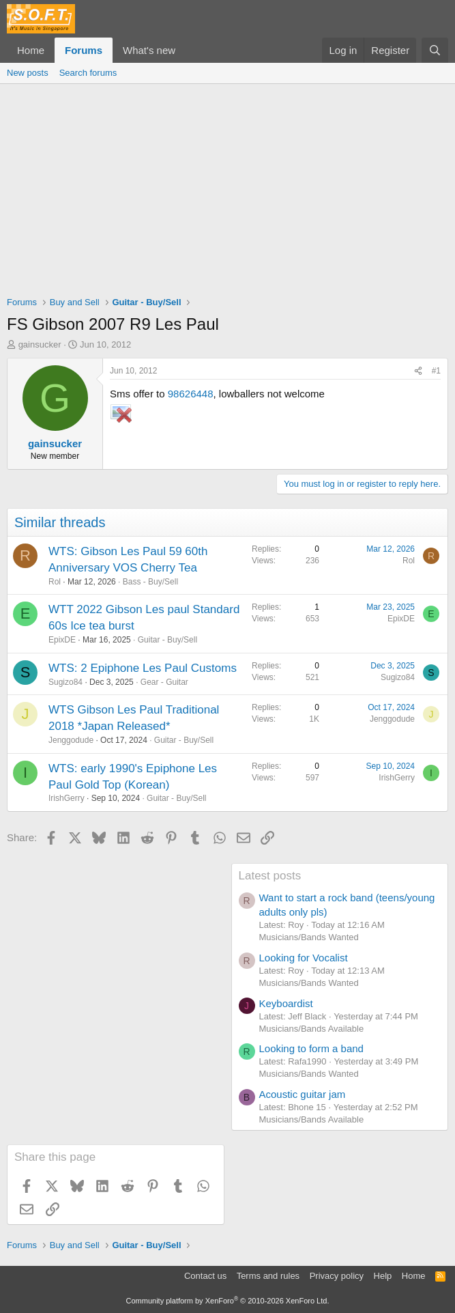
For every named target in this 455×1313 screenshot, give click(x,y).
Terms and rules (268, 1276)
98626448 (191, 393)
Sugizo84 (65, 682)
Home (30, 50)
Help (383, 1276)
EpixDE (62, 640)
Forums (83, 50)
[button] (186, 50)
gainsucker (39, 344)
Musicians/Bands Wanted (309, 937)
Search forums (88, 73)
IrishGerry (66, 798)
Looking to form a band (311, 1048)
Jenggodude (70, 740)
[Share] (418, 371)
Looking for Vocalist (303, 957)
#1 (436, 371)
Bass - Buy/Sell (150, 582)
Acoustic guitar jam (302, 1094)
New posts (27, 73)
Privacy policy (337, 1276)
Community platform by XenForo (227, 1301)
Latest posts (270, 875)
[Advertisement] (227, 186)
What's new (149, 50)
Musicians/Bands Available (311, 1028)
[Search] (435, 50)
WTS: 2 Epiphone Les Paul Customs (142, 668)
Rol (54, 582)
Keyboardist (286, 1003)
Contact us (205, 1276)
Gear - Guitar (164, 682)
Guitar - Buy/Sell (167, 640)
